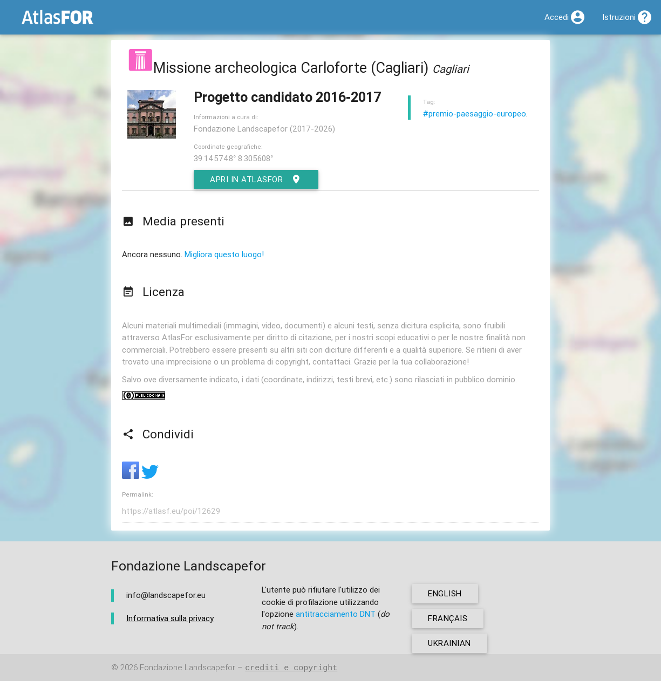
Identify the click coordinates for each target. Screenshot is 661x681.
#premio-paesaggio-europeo (474, 113)
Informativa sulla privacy (170, 618)
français (447, 618)
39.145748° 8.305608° (233, 158)
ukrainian (449, 643)
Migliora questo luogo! (224, 254)
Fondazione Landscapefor (187, 668)
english (445, 593)
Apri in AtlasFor (256, 179)
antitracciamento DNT (336, 614)
